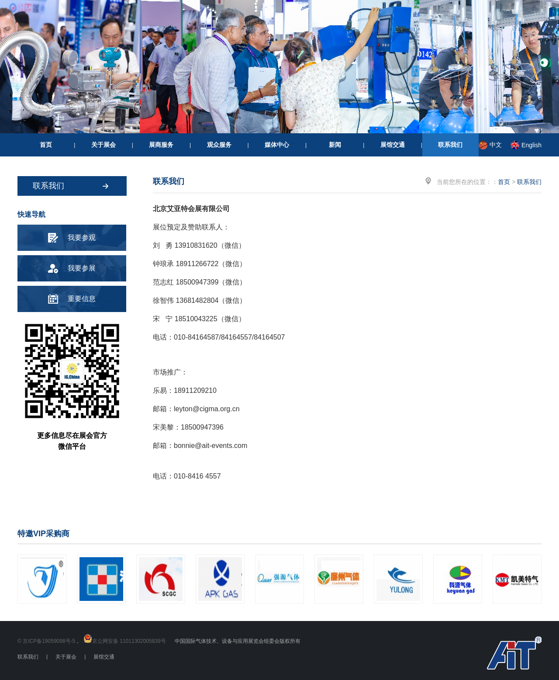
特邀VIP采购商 (43, 533)
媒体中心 (277, 144)
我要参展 (82, 268)
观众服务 (219, 144)
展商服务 (161, 144)
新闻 (335, 144)
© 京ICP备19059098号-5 (46, 641)
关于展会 (103, 144)
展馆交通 (392, 144)
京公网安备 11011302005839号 (129, 641)
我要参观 (82, 237)
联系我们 (450, 144)
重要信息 (82, 298)
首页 (46, 144)
